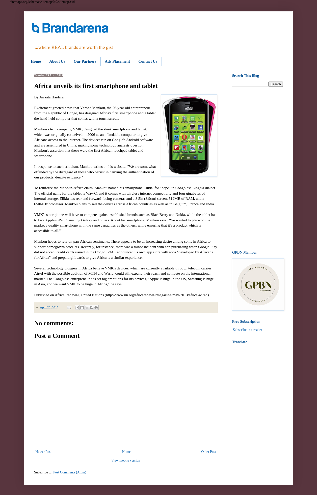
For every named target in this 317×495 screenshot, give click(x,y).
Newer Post (43, 452)
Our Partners (85, 61)
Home (36, 61)
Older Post (208, 452)
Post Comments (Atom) (69, 472)
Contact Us (147, 61)
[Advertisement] (257, 168)
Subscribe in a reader (247, 330)
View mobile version (125, 460)
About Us (57, 61)
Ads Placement (117, 61)
